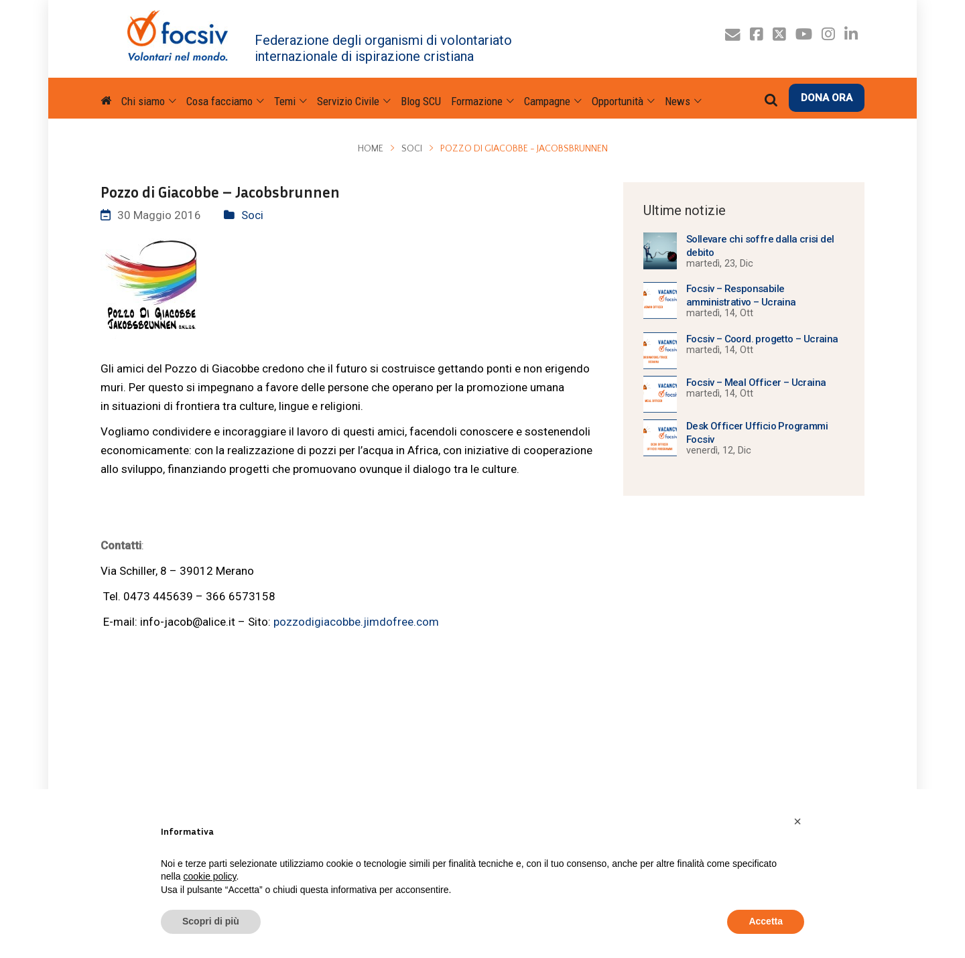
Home (370, 148)
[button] (797, 821)
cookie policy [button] (209, 876)
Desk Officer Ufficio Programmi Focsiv (757, 433)
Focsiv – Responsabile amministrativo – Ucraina (741, 295)
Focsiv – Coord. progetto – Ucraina (762, 339)
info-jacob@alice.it (187, 621)
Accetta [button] (766, 921)
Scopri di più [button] (210, 921)
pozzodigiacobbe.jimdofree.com (356, 621)
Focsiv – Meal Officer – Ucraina (756, 383)
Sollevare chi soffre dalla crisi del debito (760, 246)
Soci (411, 148)
